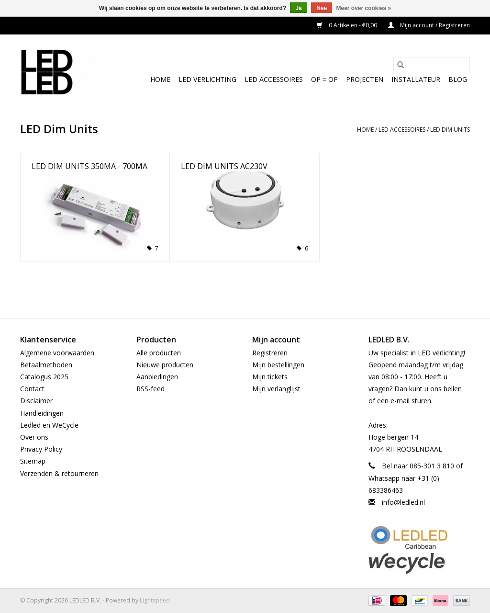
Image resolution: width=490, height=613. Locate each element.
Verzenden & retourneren (59, 473)
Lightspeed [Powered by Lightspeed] (155, 600)
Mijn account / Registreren (429, 25)
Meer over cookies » (363, 8)
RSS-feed (150, 388)
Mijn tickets (270, 376)
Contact (32, 388)
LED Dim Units (450, 129)
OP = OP (324, 79)
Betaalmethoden (46, 364)
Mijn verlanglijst (276, 388)
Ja (298, 8)
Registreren (270, 352)
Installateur (415, 79)
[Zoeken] (431, 64)
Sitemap (32, 460)
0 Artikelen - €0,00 (348, 25)
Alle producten (158, 352)
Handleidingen (42, 413)
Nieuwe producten (164, 364)
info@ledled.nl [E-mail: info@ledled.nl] (403, 502)
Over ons (34, 437)
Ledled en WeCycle (49, 425)
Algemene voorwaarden (57, 352)
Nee (321, 8)
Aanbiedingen (157, 376)
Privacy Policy (41, 449)
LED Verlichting (207, 79)
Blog (457, 79)
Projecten (364, 79)
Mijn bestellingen (278, 364)
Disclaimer (36, 400)
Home (160, 79)
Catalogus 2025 (44, 376)
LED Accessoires (274, 79)
